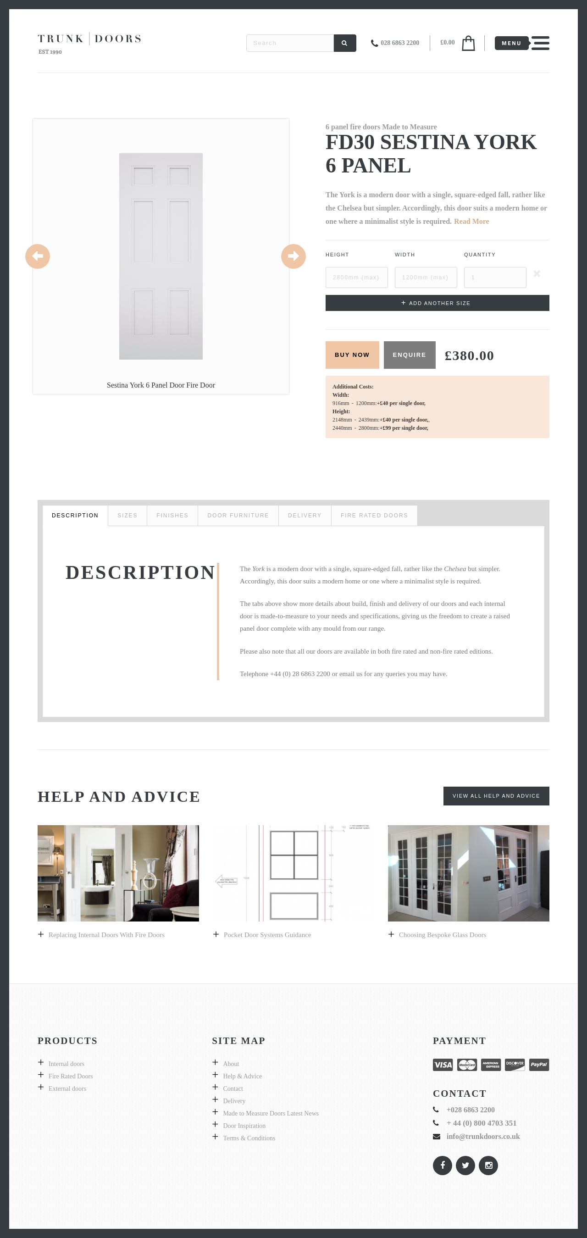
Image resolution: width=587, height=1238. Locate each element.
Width (405, 254)
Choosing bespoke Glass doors (442, 934)
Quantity (480, 254)
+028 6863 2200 (471, 1110)
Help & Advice (242, 1076)
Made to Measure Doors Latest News (271, 1113)
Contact (233, 1088)
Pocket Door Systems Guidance (267, 934)
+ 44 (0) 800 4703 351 (482, 1123)
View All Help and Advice (496, 796)
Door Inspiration (244, 1125)
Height (337, 254)
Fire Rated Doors (71, 1076)
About (231, 1063)
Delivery (234, 1101)
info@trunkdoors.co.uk (483, 1136)
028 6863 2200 (400, 42)
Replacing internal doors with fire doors (107, 934)
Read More (471, 221)
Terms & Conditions (249, 1138)
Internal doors (66, 1063)
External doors (67, 1088)
